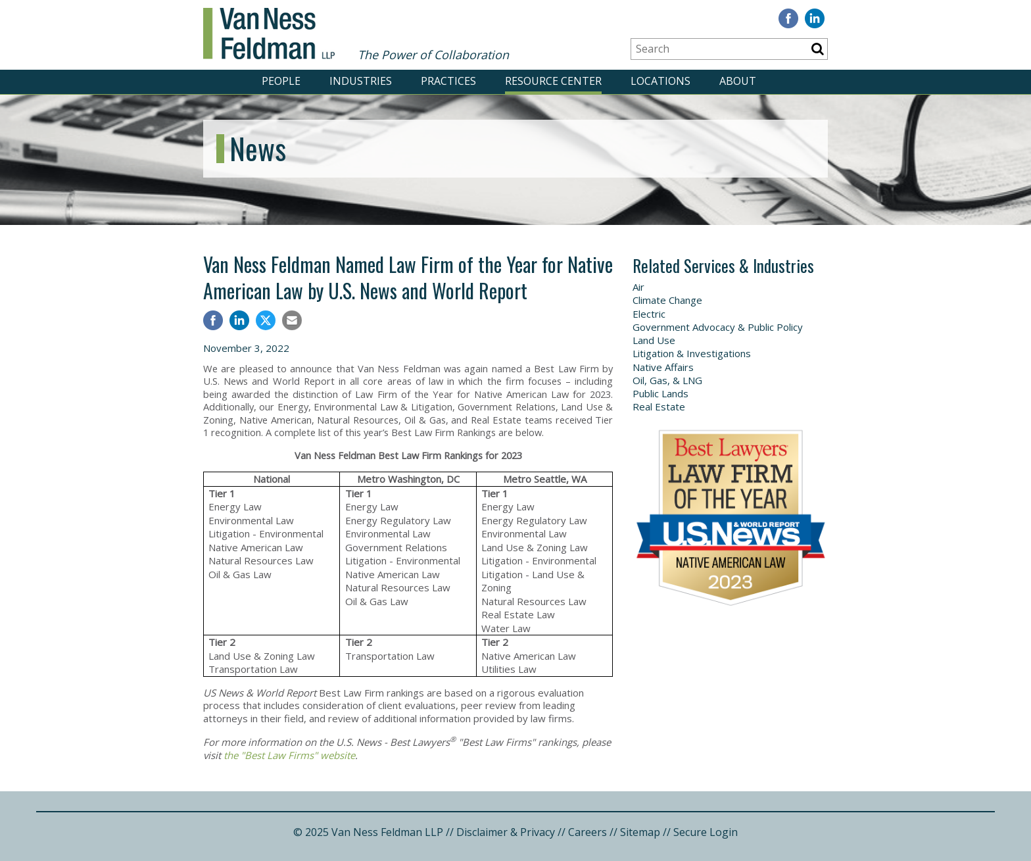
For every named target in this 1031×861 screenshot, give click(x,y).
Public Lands (660, 393)
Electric (649, 313)
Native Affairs (663, 367)
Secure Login (705, 832)
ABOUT (737, 81)
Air (638, 286)
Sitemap (640, 832)
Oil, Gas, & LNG (667, 380)
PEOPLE (281, 81)
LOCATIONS (660, 81)
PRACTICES (448, 81)
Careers (587, 832)
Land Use (654, 340)
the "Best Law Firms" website (289, 755)
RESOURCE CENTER (553, 81)
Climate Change (667, 300)
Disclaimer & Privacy (505, 832)
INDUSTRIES (360, 81)
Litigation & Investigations (692, 353)
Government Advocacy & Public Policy (718, 326)
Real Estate (659, 406)
